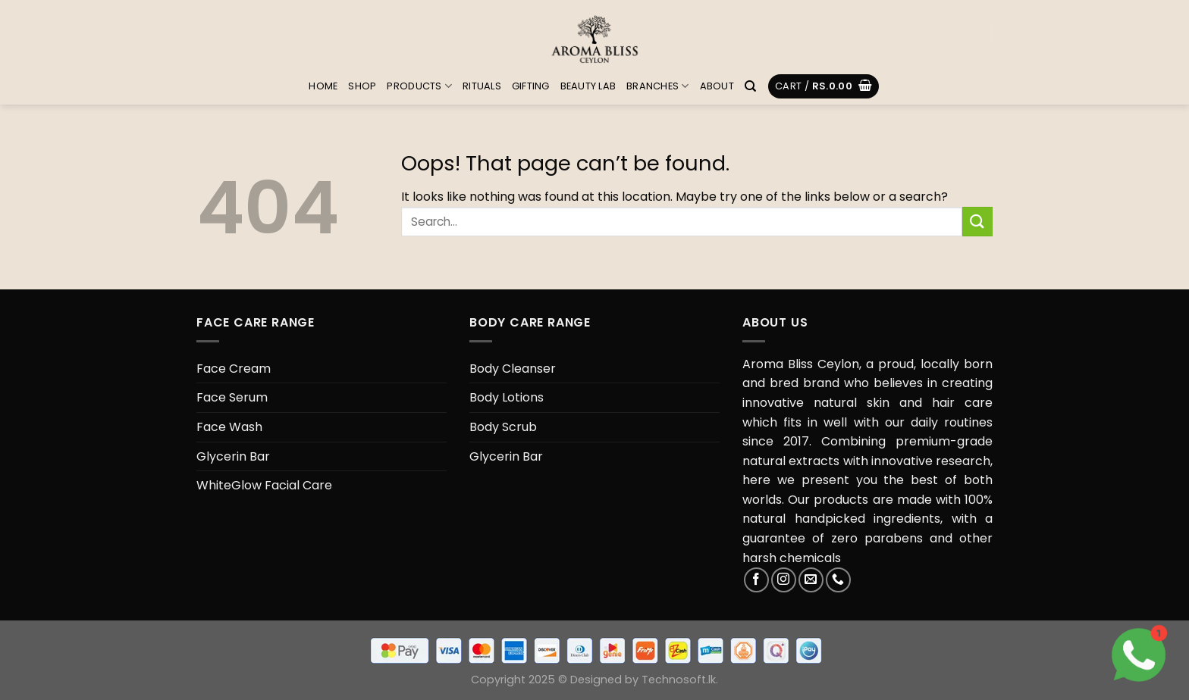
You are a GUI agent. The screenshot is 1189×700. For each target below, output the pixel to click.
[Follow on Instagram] (783, 579)
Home (323, 86)
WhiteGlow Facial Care (264, 485)
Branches (657, 86)
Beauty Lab (588, 86)
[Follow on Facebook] (756, 579)
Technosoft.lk (679, 679)
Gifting (531, 86)
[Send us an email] (811, 579)
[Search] (750, 86)
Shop (362, 86)
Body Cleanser (512, 368)
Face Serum (232, 397)
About (717, 86)
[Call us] (838, 579)
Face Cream (233, 368)
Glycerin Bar (233, 456)
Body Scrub (503, 427)
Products (419, 86)
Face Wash (229, 427)
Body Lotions (506, 397)
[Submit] (977, 221)
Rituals (482, 86)
